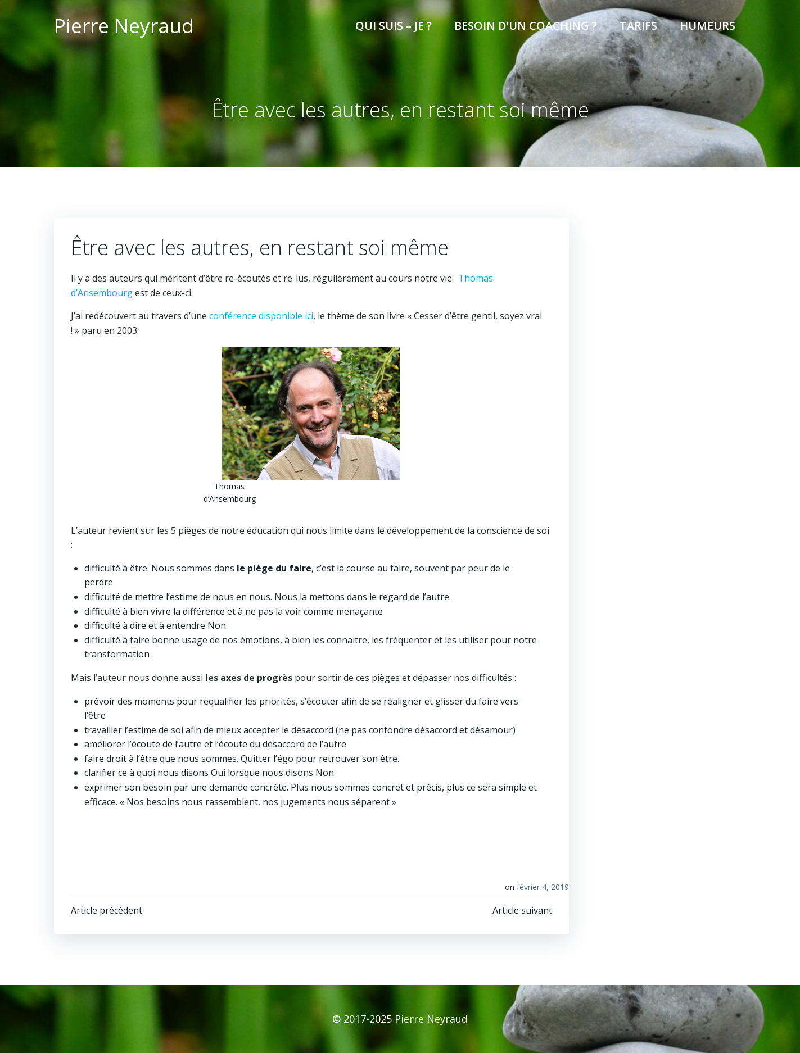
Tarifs (638, 25)
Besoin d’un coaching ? (525, 25)
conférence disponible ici (261, 316)
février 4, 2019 (543, 887)
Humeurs (707, 25)
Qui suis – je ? (393, 25)
